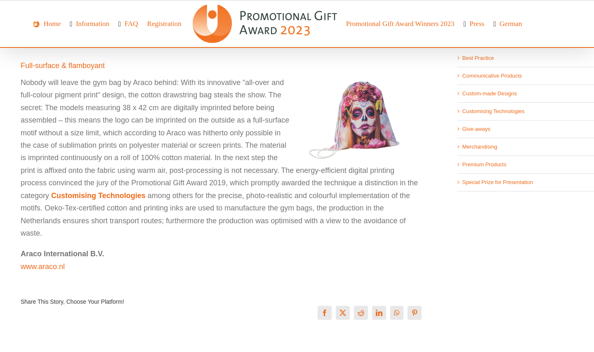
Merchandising (479, 147)
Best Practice (478, 58)
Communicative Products (492, 76)
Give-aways (476, 129)
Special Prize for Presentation (497, 182)
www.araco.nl (43, 266)
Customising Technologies (493, 111)
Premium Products (484, 164)
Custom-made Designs (489, 93)
